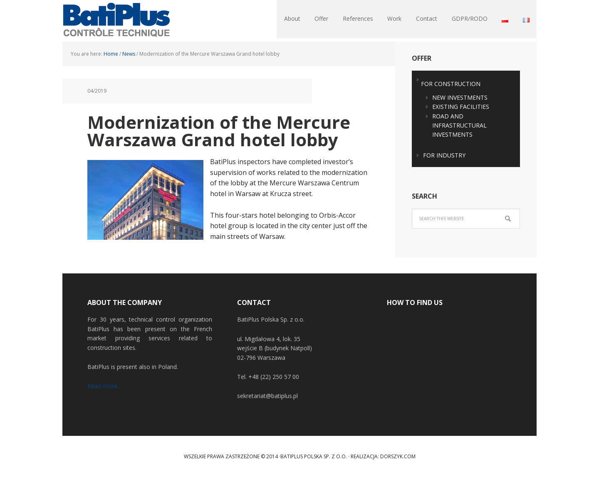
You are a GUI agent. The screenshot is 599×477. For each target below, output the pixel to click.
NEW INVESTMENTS (460, 97)
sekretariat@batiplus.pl (267, 396)
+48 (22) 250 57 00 (273, 377)
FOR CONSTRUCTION (450, 84)
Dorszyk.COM (398, 456)
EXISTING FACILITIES (460, 107)
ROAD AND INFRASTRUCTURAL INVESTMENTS (459, 125)
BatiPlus (116, 21)
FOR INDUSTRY (444, 155)
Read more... (104, 386)
